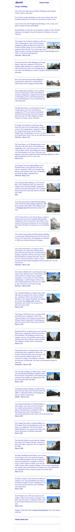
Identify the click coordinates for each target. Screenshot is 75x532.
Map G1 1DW (19, 324)
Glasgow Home (44, 2)
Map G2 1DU (26, 55)
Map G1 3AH (26, 286)
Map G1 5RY (19, 416)
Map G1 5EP (19, 433)
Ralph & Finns (22, 208)
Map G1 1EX (27, 364)
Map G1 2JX (26, 137)
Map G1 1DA (19, 307)
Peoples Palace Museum (40, 510)
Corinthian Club (29, 301)
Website (17, 397)
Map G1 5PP (19, 488)
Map (16, 194)
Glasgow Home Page (21, 519)
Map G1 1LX (19, 471)
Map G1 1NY (19, 381)
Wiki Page (18, 55)
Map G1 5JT (18, 506)
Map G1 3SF (26, 264)
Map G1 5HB (19, 448)
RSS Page (18, 286)
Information (18, 364)
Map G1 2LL (19, 158)
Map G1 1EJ (18, 343)
